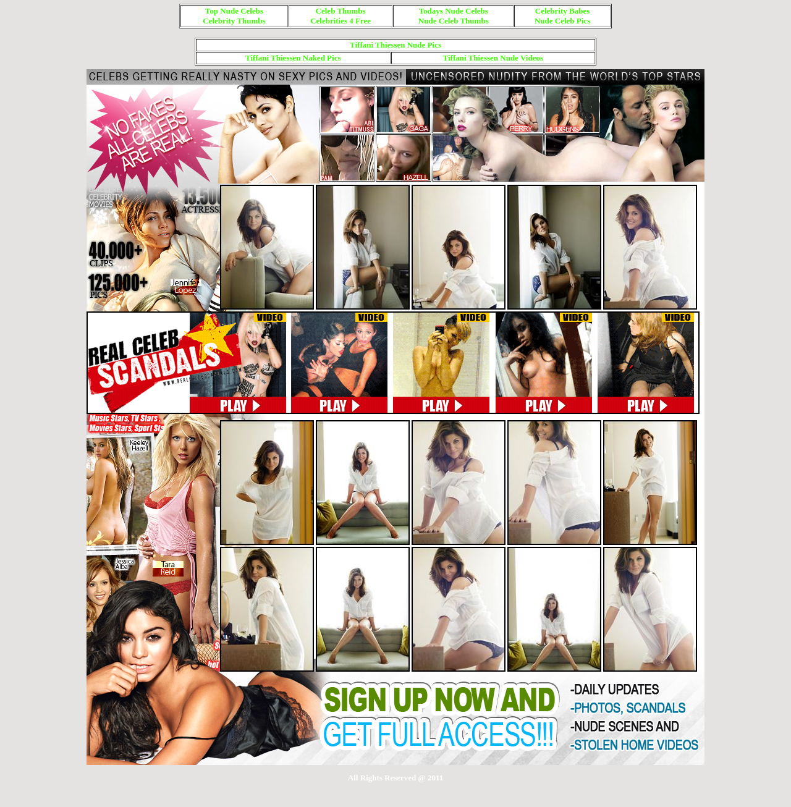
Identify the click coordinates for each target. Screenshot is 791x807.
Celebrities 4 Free (340, 20)
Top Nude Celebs (234, 10)
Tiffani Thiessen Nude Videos (493, 57)
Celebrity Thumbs (234, 20)
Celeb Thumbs (341, 10)
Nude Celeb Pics (562, 20)
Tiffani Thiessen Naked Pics (293, 57)
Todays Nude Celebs (453, 10)
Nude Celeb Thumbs (453, 20)
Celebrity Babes (562, 10)
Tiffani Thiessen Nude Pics (395, 44)
